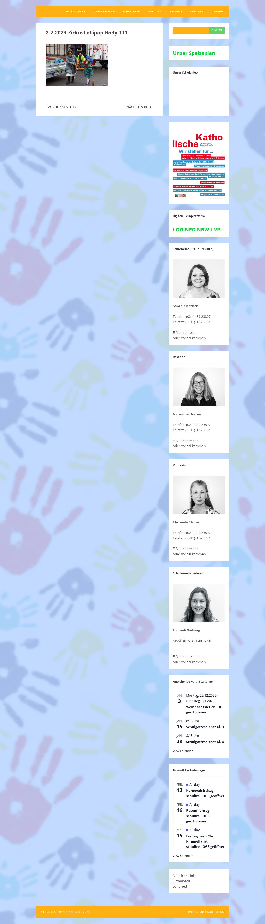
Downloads (181, 881)
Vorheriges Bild (62, 107)
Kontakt (196, 11)
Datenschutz (216, 912)
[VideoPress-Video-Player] (199, 96)
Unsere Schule (104, 11)
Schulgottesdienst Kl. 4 (205, 742)
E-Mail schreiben (186, 332)
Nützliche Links (184, 875)
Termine (176, 11)
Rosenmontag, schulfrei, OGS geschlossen (198, 815)
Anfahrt (218, 11)
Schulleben (131, 11)
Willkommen (75, 11)
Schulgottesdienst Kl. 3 (205, 727)
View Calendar (183, 751)
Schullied (180, 886)
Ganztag (154, 11)
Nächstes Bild (138, 107)
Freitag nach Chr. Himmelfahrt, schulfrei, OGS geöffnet (205, 841)
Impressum (196, 912)
